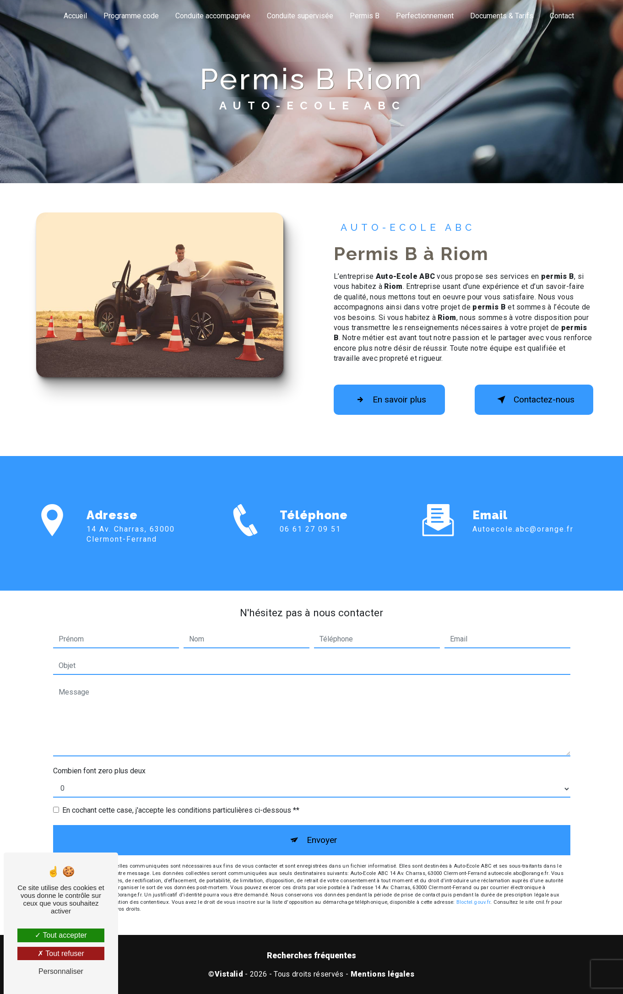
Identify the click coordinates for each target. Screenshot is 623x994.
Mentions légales (383, 974)
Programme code (131, 15)
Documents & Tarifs (501, 15)
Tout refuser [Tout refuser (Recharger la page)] (61, 953)
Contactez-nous (533, 399)
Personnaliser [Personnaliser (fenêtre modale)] (60, 971)
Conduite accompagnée (212, 15)
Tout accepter (61, 935)
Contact (562, 15)
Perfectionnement (425, 15)
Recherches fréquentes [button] (311, 955)
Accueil (75, 15)
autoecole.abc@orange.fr (523, 518)
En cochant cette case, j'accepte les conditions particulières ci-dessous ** (180, 810)
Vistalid (229, 974)
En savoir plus (389, 399)
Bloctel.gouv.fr (473, 902)
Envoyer (322, 840)
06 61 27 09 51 (310, 539)
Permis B (364, 15)
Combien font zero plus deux (99, 770)
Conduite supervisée (300, 15)
